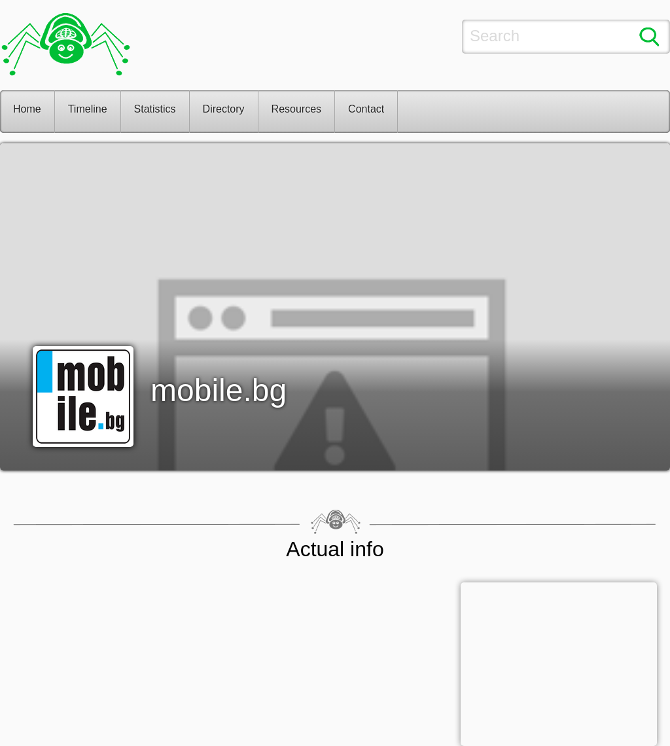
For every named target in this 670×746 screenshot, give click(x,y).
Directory (224, 109)
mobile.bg (218, 390)
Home (27, 109)
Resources (296, 109)
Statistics (155, 109)
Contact (366, 109)
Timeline (87, 109)
